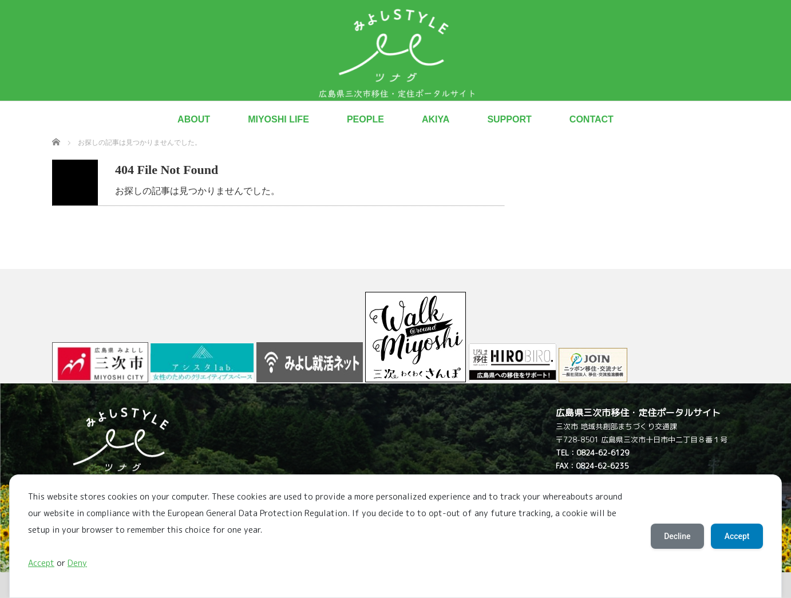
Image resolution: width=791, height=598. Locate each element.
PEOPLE (365, 119)
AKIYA (435, 119)
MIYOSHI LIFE (278, 119)
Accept (41, 563)
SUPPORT (509, 119)
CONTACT (591, 119)
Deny (77, 563)
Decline (676, 536)
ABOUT (193, 119)
